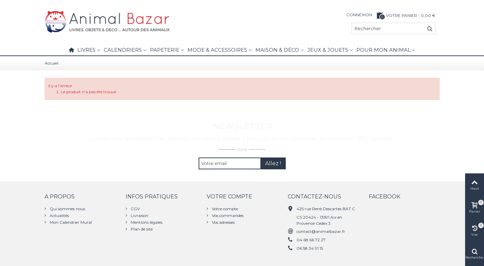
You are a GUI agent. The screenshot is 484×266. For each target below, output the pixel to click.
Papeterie (164, 50)
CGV (135, 208)
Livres (86, 50)
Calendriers (123, 50)
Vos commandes (227, 215)
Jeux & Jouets (327, 50)
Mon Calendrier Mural (70, 222)
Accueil (51, 63)
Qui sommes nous (67, 208)
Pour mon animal (383, 50)
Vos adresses (223, 222)
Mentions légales (146, 222)
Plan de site (141, 229)
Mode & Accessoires (217, 50)
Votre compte (224, 208)
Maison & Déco (277, 50)
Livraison (139, 215)
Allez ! (273, 163)
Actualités (59, 215)
